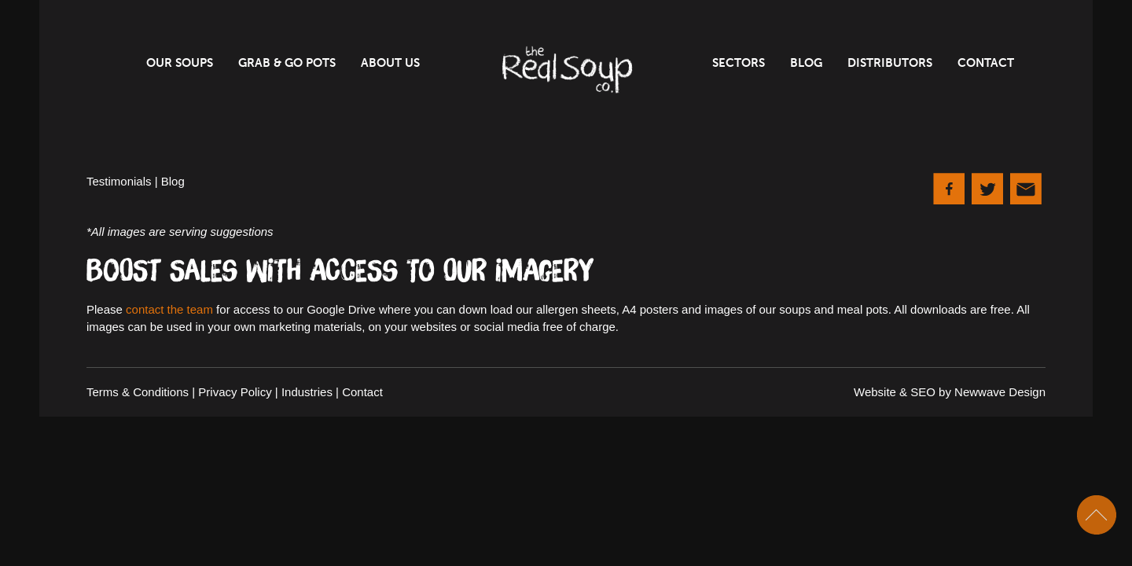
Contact (985, 63)
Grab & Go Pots (287, 63)
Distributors (889, 63)
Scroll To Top (1096, 515)
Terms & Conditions (137, 392)
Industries (307, 392)
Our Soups (179, 63)
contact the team (169, 309)
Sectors (738, 63)
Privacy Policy (234, 392)
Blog (806, 63)
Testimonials (119, 181)
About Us (390, 63)
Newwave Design (1000, 392)
